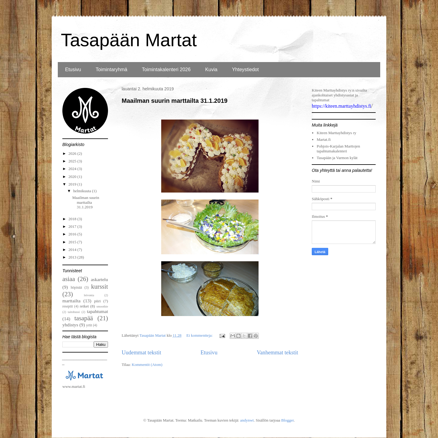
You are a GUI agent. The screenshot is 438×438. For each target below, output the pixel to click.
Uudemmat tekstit (141, 352)
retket (84, 306)
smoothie (102, 306)
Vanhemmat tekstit (277, 352)
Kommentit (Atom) (147, 364)
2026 (72, 153)
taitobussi (74, 312)
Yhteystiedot (245, 69)
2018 (72, 219)
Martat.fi (324, 139)
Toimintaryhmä (111, 69)
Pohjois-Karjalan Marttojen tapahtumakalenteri (338, 148)
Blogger (287, 420)
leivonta (89, 295)
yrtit (89, 325)
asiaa (68, 278)
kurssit (99, 286)
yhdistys (70, 324)
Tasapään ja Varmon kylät (337, 157)
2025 (72, 161)
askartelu (99, 279)
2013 (72, 257)
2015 (72, 242)
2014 (72, 249)
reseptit (67, 306)
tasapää (83, 318)
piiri (97, 301)
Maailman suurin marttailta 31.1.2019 (175, 100)
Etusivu (73, 69)
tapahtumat (97, 311)
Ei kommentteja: (200, 335)
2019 (72, 184)
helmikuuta (82, 191)
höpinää (76, 288)
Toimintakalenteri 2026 (166, 69)
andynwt (247, 420)
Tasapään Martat (129, 40)
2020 (72, 176)
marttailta (71, 300)
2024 (72, 168)
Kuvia (211, 69)
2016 (72, 234)
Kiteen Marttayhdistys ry (336, 132)
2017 (72, 226)
